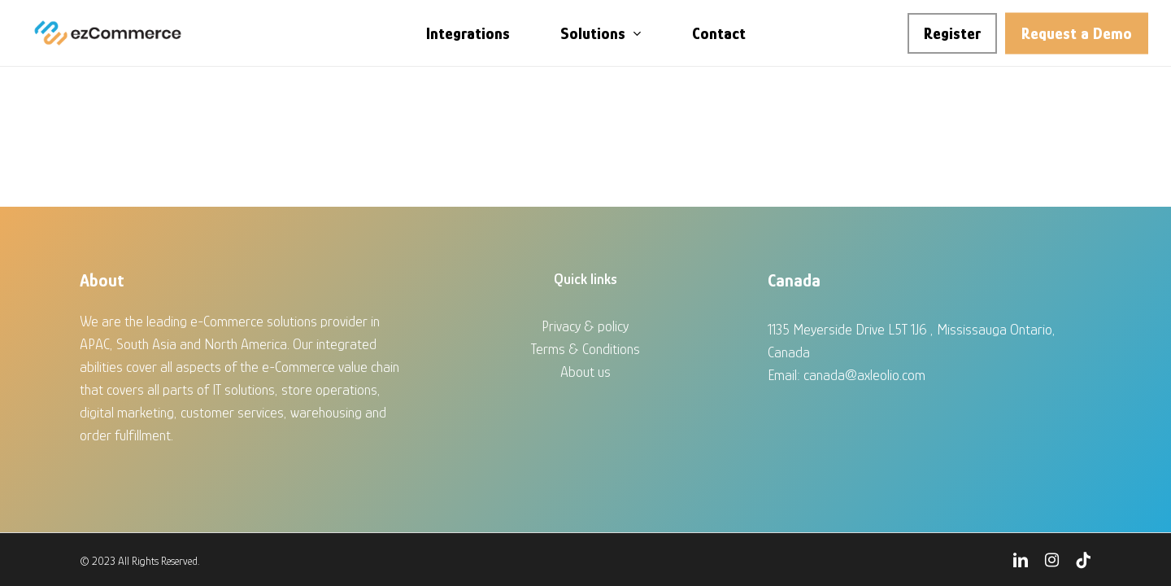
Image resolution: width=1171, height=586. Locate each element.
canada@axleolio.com (864, 375)
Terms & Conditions (585, 349)
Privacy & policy (585, 326)
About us (585, 372)
